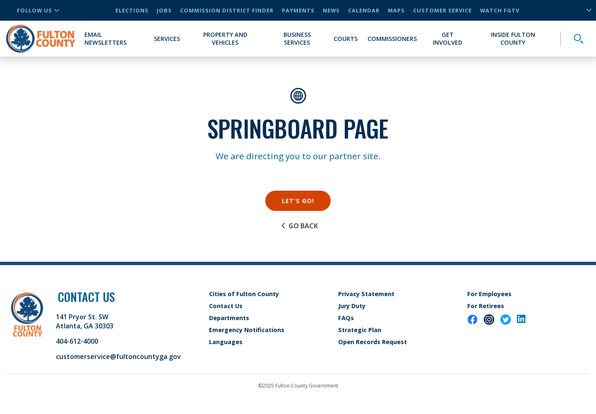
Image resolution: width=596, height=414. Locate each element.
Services (167, 39)
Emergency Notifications (246, 330)
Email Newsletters (105, 38)
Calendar (364, 10)
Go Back (299, 225)
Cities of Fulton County (244, 294)
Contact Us (226, 306)
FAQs (346, 318)
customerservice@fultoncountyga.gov (118, 356)
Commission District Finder (227, 10)
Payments (298, 10)
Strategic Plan (359, 330)
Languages (226, 342)
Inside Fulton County (513, 38)
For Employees (489, 294)
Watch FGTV (499, 10)
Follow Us (38, 10)
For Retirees (485, 306)
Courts (346, 39)
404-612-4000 (77, 341)
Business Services (297, 38)
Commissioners (392, 39)
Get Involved (447, 38)
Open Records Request (372, 342)
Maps (396, 10)
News (331, 10)
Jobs (164, 10)
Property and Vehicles (225, 38)
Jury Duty (351, 306)
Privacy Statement (366, 294)
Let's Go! (298, 201)
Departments (229, 318)
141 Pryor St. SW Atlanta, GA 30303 (84, 321)
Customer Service (442, 10)
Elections (132, 10)
